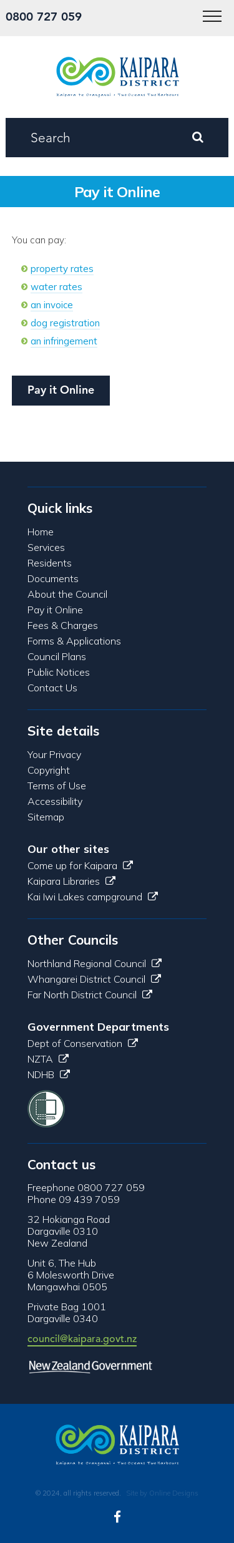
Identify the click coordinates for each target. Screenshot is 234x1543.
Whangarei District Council (94, 979)
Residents (49, 563)
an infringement (64, 341)
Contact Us (52, 687)
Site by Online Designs (162, 1493)
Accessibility (54, 801)
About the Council (67, 594)
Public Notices (58, 672)
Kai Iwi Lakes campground (92, 896)
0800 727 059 (44, 16)
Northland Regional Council (94, 963)
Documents (53, 578)
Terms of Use (56, 785)
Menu (208, 10)
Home (40, 531)
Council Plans (56, 656)
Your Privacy (54, 754)
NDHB (48, 1074)
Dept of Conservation (82, 1043)
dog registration (65, 323)
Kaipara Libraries (71, 881)
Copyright (48, 770)
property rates (62, 269)
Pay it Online (60, 389)
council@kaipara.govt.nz (82, 1339)
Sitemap (45, 816)
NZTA (48, 1059)
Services (46, 547)
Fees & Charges (62, 625)
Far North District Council (89, 994)
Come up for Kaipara (80, 865)
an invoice (52, 305)
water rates (56, 287)
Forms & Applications (74, 641)
